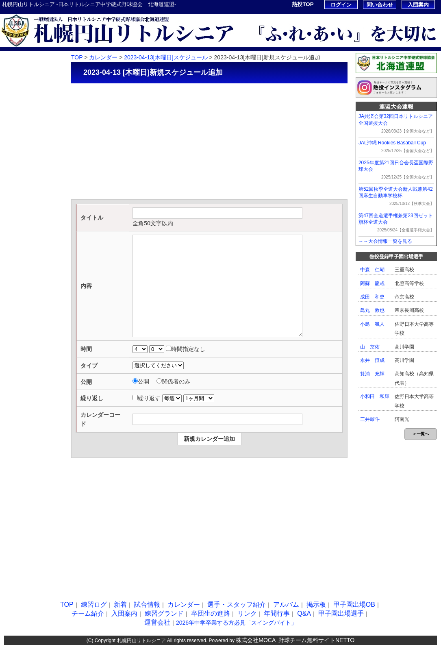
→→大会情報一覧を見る (385, 241)
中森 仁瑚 (372, 269)
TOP (9, 64)
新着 (9, 100)
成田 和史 (372, 297)
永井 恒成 (372, 360)
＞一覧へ (421, 433)
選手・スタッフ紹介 (27, 155)
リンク (12, 301)
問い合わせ (380, 5)
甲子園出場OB (21, 210)
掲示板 (12, 192)
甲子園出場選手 (22, 356)
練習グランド (19, 265)
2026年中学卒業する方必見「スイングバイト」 (236, 622)
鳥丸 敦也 (372, 310)
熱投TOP (302, 4)
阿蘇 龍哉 (372, 283)
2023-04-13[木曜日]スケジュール (165, 57)
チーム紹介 (17, 228)
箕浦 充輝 (372, 374)
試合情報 (14, 118)
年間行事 (14, 320)
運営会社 (157, 622)
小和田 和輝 (374, 396)
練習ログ (14, 82)
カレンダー (17, 137)
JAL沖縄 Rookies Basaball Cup (392, 143)
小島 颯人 (372, 324)
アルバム (14, 173)
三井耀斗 (370, 419)
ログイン (341, 5)
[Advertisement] (209, 142)
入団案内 (418, 5)
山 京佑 (370, 347)
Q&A (10, 338)
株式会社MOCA (256, 640)
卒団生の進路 (19, 283)
